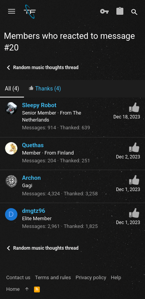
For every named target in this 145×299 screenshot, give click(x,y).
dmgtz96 (33, 210)
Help (116, 277)
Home (13, 289)
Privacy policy (90, 277)
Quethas (33, 145)
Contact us (18, 277)
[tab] (45, 88)
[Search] (134, 11)
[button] (11, 11)
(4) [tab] (12, 88)
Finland (65, 153)
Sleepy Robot (39, 105)
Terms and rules (53, 277)
